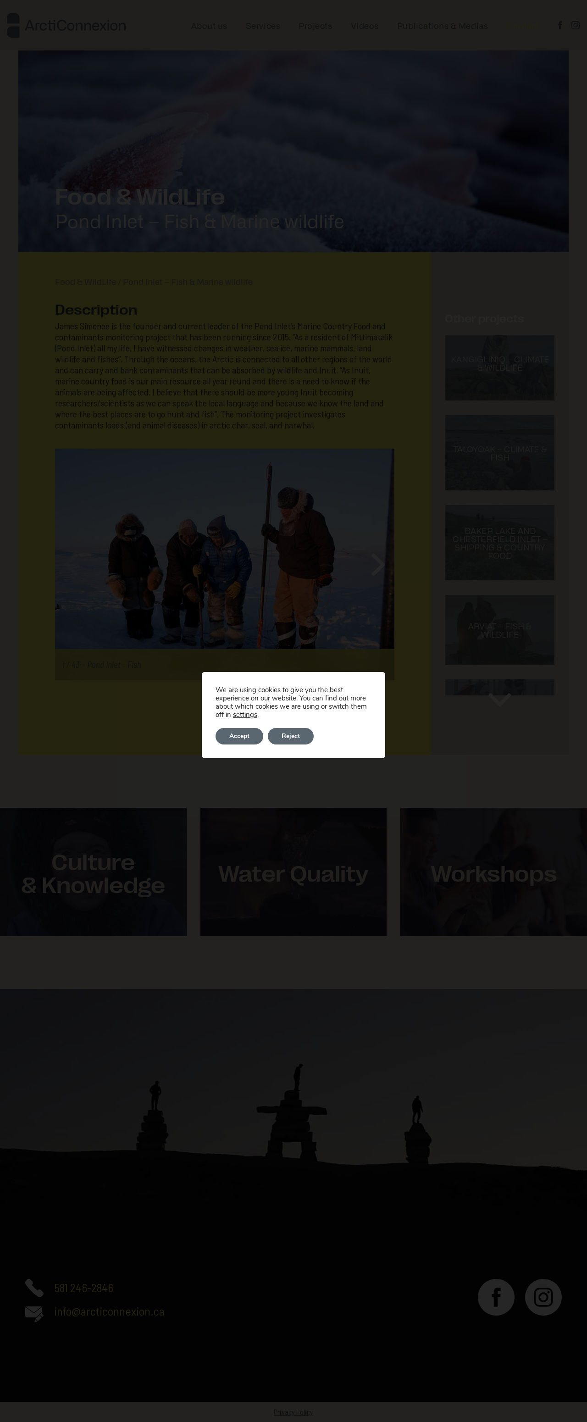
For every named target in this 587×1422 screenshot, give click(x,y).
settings (245, 715)
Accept (239, 736)
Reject (291, 736)
